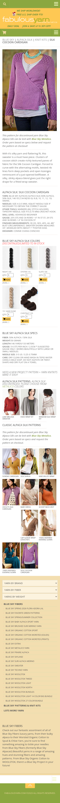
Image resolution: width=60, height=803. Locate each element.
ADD (6, 279)
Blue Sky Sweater (14, 665)
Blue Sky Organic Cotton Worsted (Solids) (27, 635)
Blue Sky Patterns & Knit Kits (22, 705)
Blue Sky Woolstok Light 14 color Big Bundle (29, 696)
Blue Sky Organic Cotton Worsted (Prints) (27, 639)
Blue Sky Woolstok (15, 674)
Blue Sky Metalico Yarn (17, 648)
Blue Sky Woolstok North (19, 687)
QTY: (4, 275)
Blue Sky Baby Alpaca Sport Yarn (22, 621)
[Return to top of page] (30, 785)
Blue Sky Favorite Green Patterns (23, 613)
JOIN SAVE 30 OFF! (36, 26)
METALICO (8, 386)
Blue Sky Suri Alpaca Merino (20, 661)
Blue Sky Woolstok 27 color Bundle (24, 700)
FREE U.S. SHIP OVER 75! (29, 14)
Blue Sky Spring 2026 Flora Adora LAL (24, 608)
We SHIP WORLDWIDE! (28, 10)
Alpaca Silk (24, 39)
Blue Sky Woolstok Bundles (20, 692)
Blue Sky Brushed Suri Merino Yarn (23, 626)
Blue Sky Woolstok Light (18, 683)
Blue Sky (8, 39)
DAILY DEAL (13, 26)
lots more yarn (14, 710)
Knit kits (41, 39)
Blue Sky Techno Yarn (17, 670)
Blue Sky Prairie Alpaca (17, 652)
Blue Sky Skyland (14, 657)
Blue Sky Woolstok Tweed (19, 678)
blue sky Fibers (13, 604)
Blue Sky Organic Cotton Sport (22, 630)
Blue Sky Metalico (41, 138)
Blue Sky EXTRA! (13, 643)
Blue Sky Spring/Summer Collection (24, 617)
